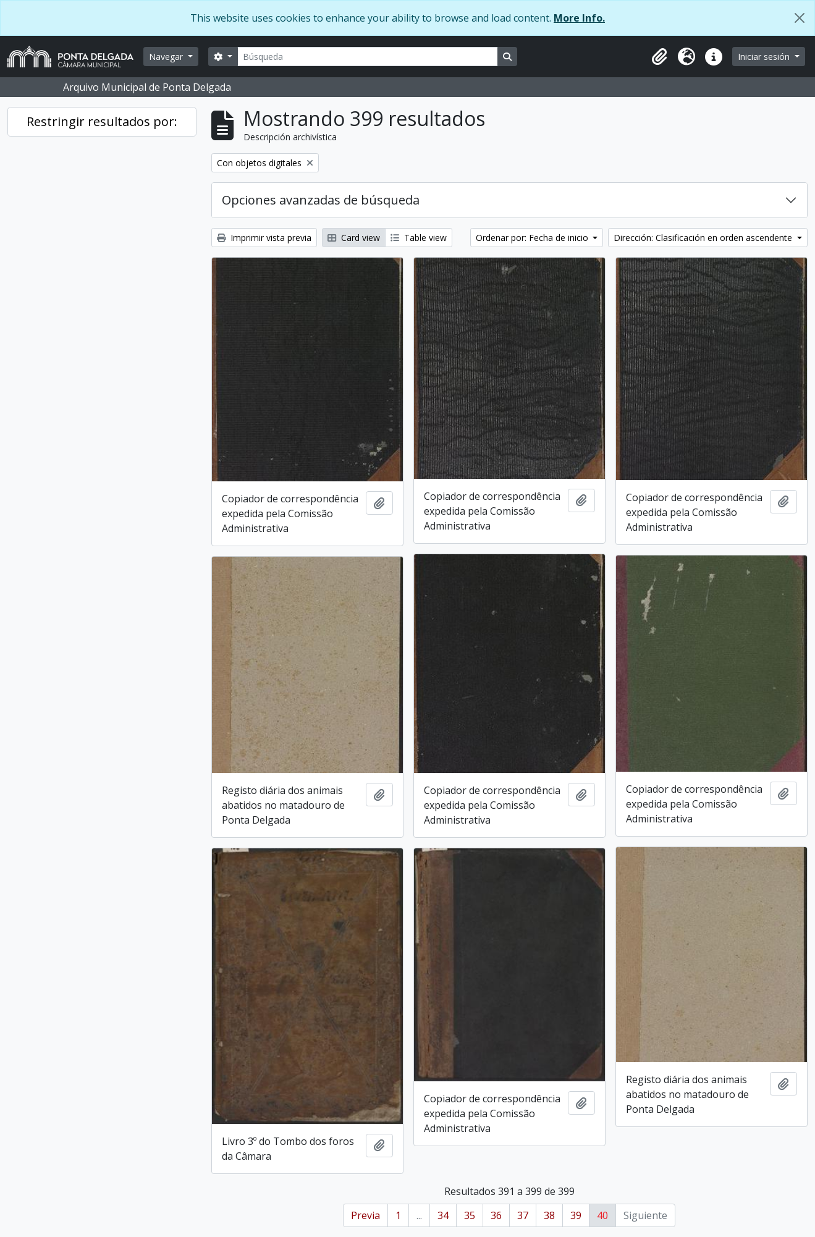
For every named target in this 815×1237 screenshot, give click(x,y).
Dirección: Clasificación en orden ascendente (704, 237)
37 (522, 1215)
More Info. (579, 18)
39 (575, 1215)
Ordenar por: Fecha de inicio (533, 237)
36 (496, 1215)
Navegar (167, 56)
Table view (419, 237)
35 (469, 1215)
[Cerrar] (799, 18)
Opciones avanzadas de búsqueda (321, 200)
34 (443, 1215)
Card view (353, 237)
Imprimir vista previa (264, 237)
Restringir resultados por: (102, 121)
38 (549, 1215)
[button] (659, 56)
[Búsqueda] (367, 56)
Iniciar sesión (765, 56)
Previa (365, 1215)
